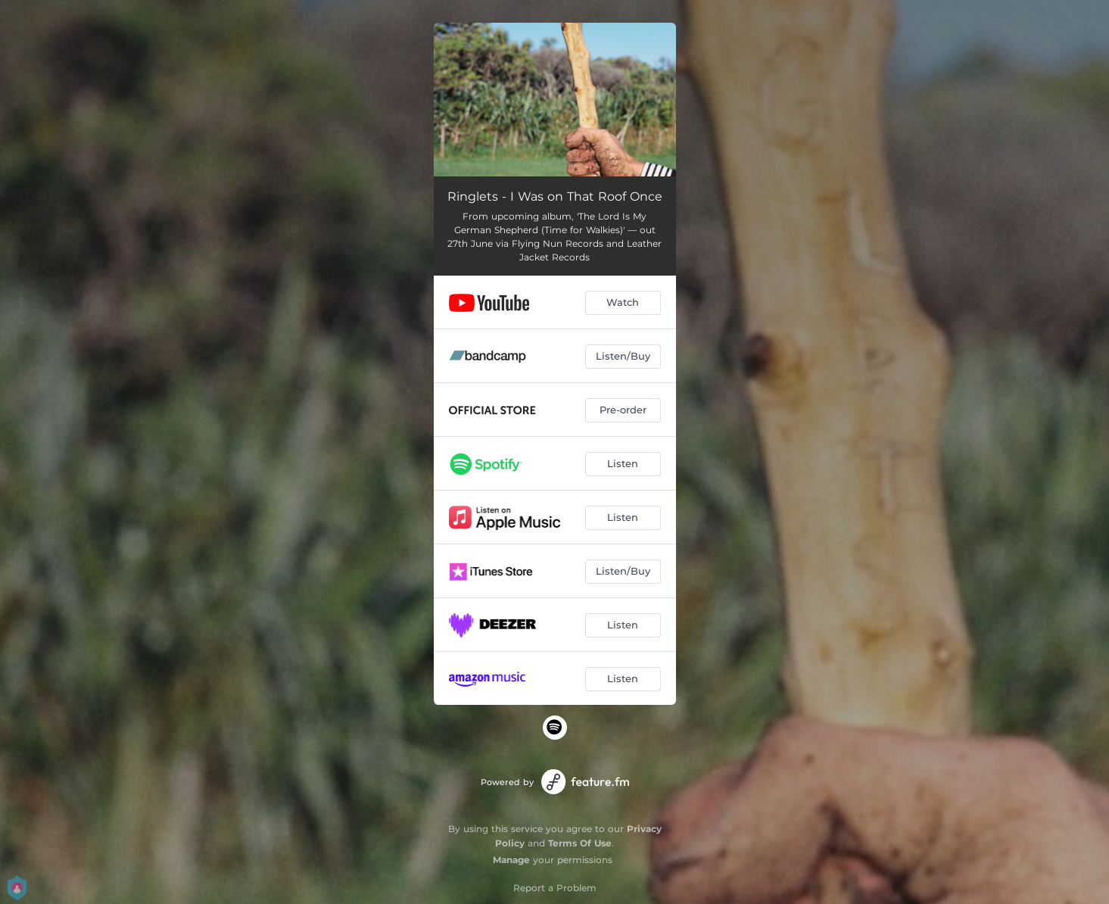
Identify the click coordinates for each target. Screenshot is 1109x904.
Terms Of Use (580, 843)
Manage (511, 859)
